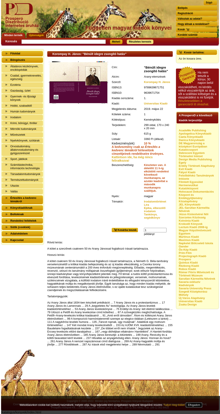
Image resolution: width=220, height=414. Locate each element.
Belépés (183, 7)
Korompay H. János (157, 82)
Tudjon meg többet (174, 404)
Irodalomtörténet (155, 201)
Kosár (181, 29)
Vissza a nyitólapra (23, 17)
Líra (146, 204)
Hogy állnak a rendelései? (193, 24)
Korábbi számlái (187, 34)
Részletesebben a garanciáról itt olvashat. (193, 102)
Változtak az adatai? (190, 18)
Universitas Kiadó (156, 103)
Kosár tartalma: (194, 52)
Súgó (209, 2)
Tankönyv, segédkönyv (152, 216)
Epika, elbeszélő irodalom (154, 209)
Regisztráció (185, 13)
